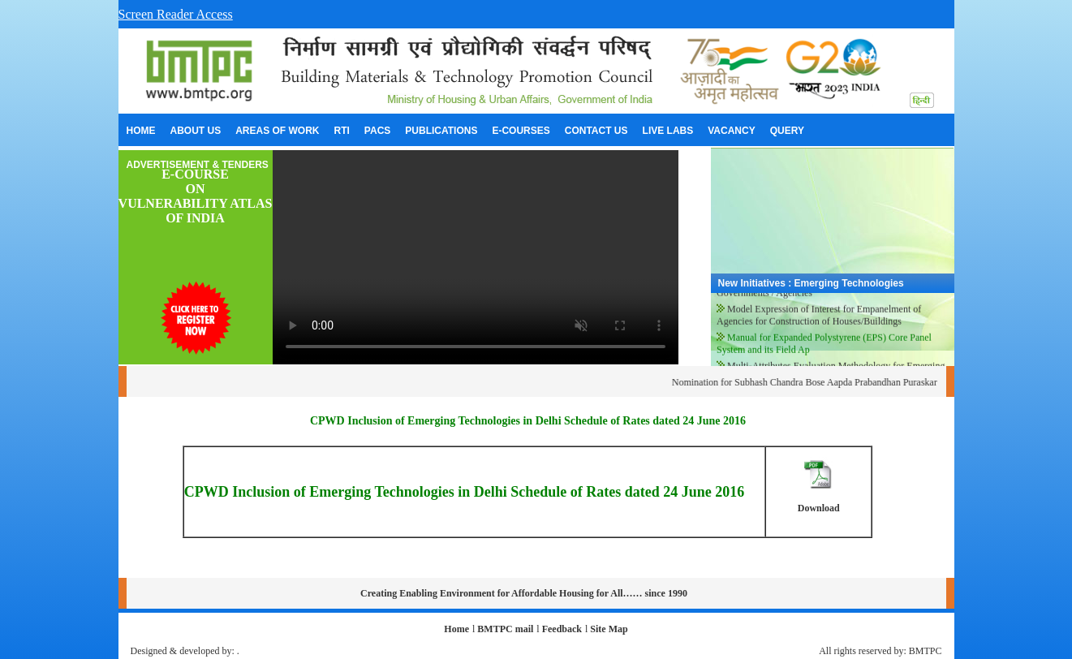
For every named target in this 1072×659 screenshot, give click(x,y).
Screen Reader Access (175, 14)
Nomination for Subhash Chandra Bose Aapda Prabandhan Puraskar (814, 382)
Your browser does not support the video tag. (475, 257)
